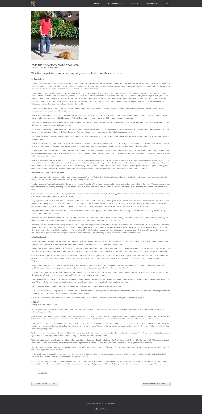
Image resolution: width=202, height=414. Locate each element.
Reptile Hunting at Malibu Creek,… (156, 384)
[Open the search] (167, 3)
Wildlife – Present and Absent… (45, 384)
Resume (134, 3)
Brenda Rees (54, 68)
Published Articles (115, 3)
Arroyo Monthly (42, 373)
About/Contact (152, 3)
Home (96, 3)
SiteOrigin (99, 409)
